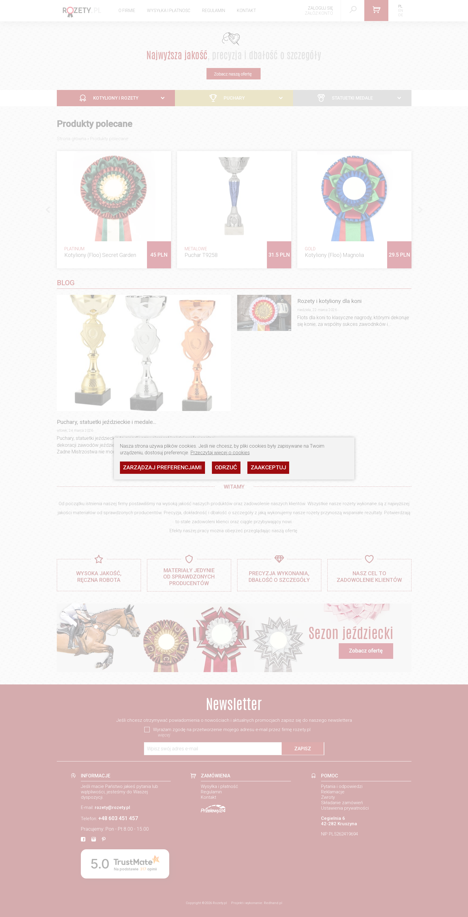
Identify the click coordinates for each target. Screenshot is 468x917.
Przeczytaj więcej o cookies (220, 452)
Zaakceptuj (268, 467)
